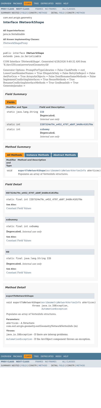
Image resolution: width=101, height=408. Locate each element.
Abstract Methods (64, 155)
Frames (39, 9)
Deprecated (47, 3)
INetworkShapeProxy (15, 43)
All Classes (68, 9)
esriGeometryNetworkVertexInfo (66, 170)
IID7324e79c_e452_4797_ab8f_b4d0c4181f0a (66, 124)
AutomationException (54, 309)
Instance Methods (37, 155)
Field (24, 13)
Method (43, 13)
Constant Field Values (18, 208)
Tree (36, 3)
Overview (6, 3)
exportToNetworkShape (31, 170)
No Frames (50, 9)
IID (42, 112)
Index (58, 3)
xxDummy (45, 129)
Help (65, 3)
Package (17, 3)
